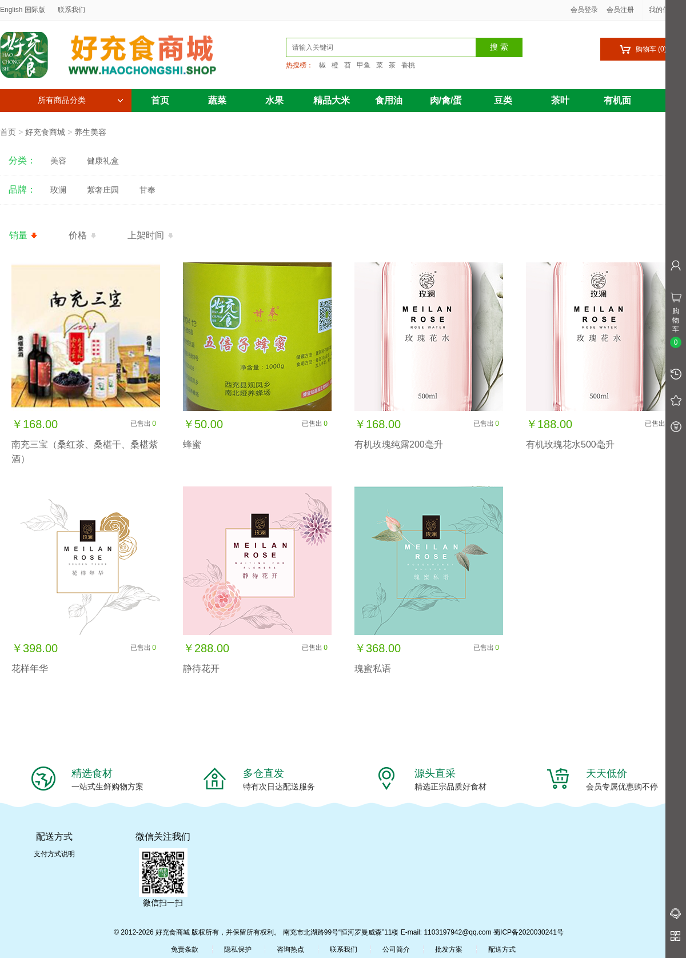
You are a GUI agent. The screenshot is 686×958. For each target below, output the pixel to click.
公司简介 (396, 949)
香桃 (408, 65)
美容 (58, 160)
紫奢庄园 (103, 189)
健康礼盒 (103, 160)
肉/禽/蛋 (446, 100)
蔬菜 (217, 100)
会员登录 (584, 10)
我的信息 (666, 10)
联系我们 (71, 10)
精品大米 (331, 100)
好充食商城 (45, 132)
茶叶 (560, 100)
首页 (160, 100)
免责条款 (184, 949)
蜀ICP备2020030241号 (528, 932)
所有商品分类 (80, 100)
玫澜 (58, 189)
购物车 (643, 49)
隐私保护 (238, 949)
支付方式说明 (54, 854)
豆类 (503, 100)
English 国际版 (22, 10)
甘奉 (147, 189)
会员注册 (620, 10)
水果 (274, 100)
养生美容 (90, 132)
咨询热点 (290, 949)
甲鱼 (363, 65)
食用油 (388, 100)
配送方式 (502, 949)
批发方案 (448, 949)
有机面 (617, 100)
